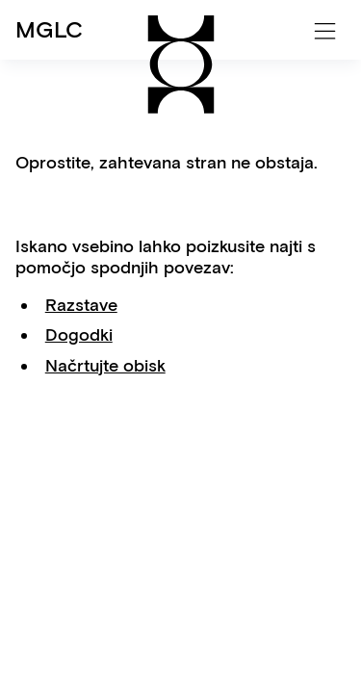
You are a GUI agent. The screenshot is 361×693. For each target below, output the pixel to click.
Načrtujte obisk (105, 365)
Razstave (81, 305)
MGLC (49, 29)
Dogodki (79, 335)
